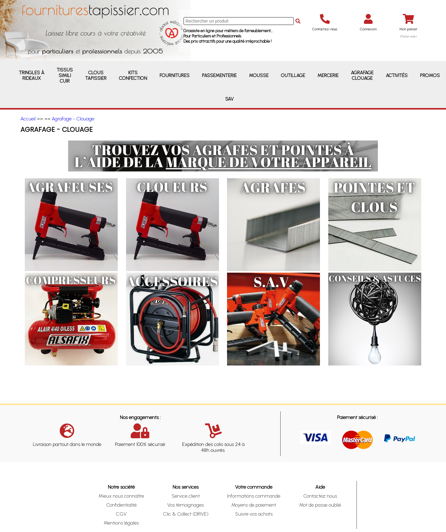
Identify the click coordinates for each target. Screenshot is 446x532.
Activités (397, 75)
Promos (430, 75)
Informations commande (253, 496)
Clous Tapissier (96, 75)
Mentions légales (121, 523)
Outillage (293, 75)
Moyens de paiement (253, 505)
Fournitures (175, 75)
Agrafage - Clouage (73, 119)
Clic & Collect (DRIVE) (185, 514)
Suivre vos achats (254, 514)
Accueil (28, 119)
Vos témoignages (185, 505)
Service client (186, 496)
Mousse (259, 75)
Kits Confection (133, 75)
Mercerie (328, 75)
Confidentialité (121, 505)
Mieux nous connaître (121, 496)
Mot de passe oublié (320, 505)
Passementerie (219, 75)
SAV (229, 99)
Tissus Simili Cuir (65, 75)
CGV (121, 514)
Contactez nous (320, 496)
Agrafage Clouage (362, 75)
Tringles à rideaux (31, 75)
